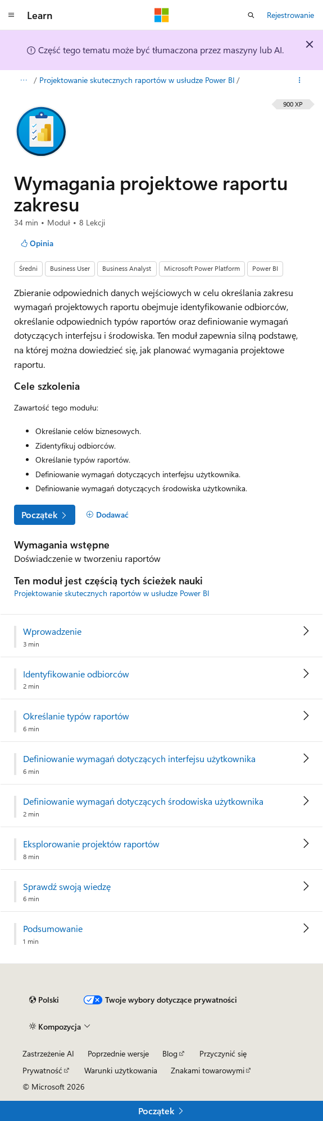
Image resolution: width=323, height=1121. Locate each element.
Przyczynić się (223, 1053)
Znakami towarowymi (207, 1070)
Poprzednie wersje (118, 1053)
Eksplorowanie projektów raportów (91, 844)
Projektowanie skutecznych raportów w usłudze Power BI (137, 80)
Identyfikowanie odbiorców (76, 674)
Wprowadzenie (52, 631)
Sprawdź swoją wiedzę (67, 886)
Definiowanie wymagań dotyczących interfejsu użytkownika (139, 758)
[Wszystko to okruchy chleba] (23, 80)
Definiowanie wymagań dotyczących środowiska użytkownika (143, 801)
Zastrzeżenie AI (48, 1053)
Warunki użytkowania (120, 1070)
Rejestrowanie (290, 15)
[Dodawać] (107, 515)
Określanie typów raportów (76, 716)
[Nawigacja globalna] (11, 15)
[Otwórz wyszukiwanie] (251, 15)
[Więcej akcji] (300, 80)
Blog (170, 1053)
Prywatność (42, 1070)
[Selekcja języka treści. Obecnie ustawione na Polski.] (44, 1000)
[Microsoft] (161, 15)
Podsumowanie (53, 928)
